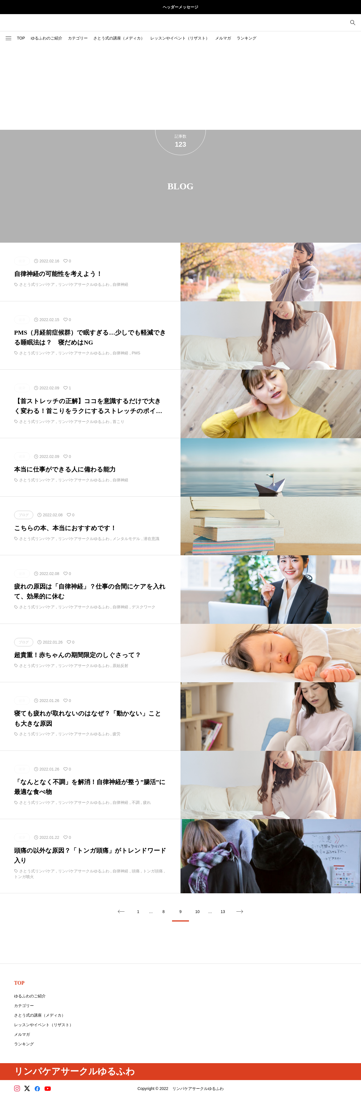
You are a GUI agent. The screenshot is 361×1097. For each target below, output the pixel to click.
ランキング (246, 38)
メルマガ (223, 38)
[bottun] (352, 22)
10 (197, 911)
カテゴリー (78, 38)
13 (223, 911)
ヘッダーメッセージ (180, 7)
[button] (8, 38)
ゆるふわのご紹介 (46, 38)
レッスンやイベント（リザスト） (180, 38)
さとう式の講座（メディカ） (119, 38)
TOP (21, 38)
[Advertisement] (180, 87)
